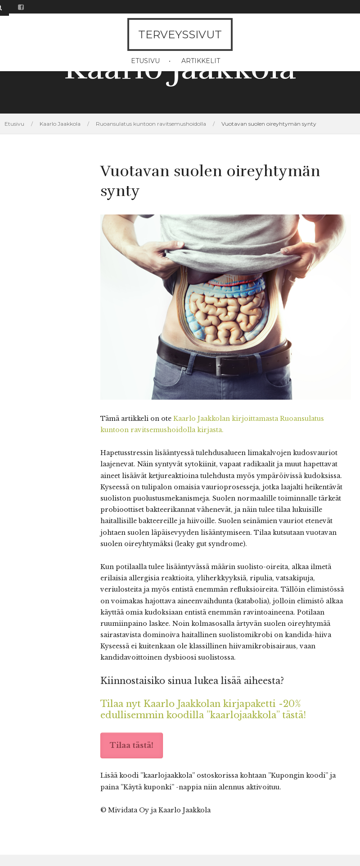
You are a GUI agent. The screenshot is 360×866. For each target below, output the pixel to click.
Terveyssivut (180, 34)
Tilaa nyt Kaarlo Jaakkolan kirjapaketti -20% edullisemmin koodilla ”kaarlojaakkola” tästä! (203, 709)
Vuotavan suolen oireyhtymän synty (268, 123)
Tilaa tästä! (131, 745)
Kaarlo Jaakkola (60, 123)
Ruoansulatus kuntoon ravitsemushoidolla (151, 123)
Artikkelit (200, 61)
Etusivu (145, 61)
